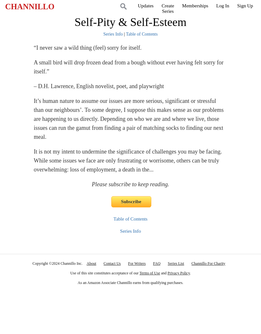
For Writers (137, 263)
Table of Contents (142, 34)
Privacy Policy (179, 273)
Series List (176, 263)
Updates (146, 5)
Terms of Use (149, 273)
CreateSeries (168, 8)
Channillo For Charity (208, 263)
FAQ (156, 263)
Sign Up (245, 5)
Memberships (195, 5)
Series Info (113, 34)
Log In (222, 5)
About (91, 263)
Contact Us (112, 263)
